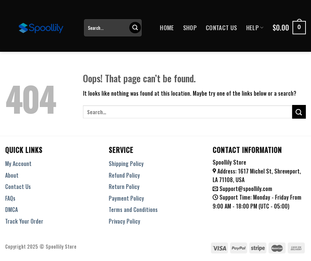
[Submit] (135, 28)
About (12, 175)
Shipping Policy (126, 163)
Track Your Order (24, 221)
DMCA (11, 209)
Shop (190, 27)
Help (255, 27)
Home (167, 27)
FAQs (10, 198)
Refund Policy (124, 175)
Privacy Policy (124, 221)
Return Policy (124, 186)
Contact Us (221, 27)
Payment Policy (126, 198)
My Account (18, 163)
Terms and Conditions (133, 209)
